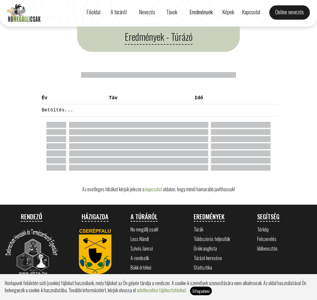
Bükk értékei (140, 267)
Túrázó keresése (208, 258)
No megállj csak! (144, 229)
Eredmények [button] (201, 11)
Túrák (198, 229)
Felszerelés (266, 239)
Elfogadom (200, 291)
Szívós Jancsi (141, 248)
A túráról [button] (119, 11)
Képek (228, 11)
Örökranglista (205, 248)
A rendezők (139, 258)
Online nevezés (289, 11)
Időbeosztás (267, 248)
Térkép (263, 229)
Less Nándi (139, 239)
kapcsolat (153, 189)
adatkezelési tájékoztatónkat (161, 290)
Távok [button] (171, 11)
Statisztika (203, 267)
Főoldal (93, 11)
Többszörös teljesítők (212, 239)
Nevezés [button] (147, 11)
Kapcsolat (251, 11)
